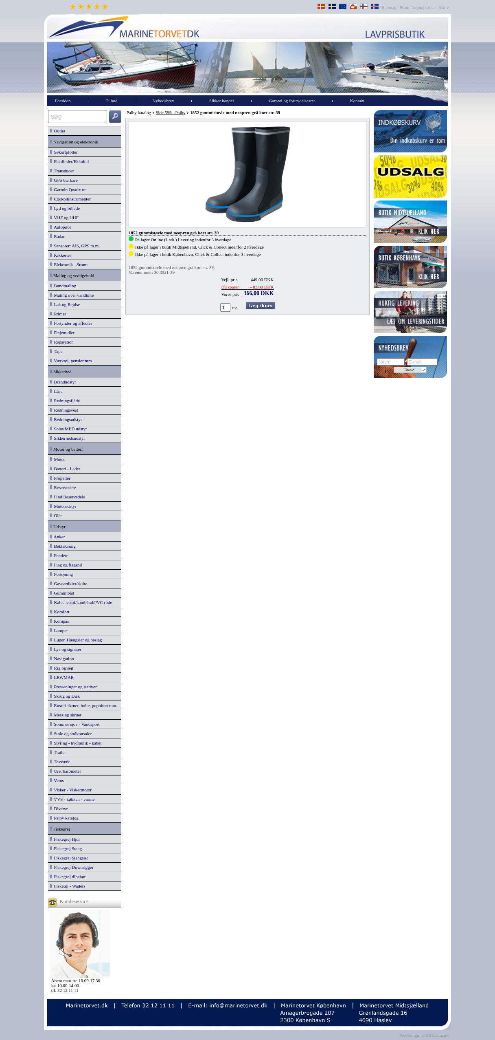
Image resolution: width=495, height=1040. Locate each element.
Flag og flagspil (66, 564)
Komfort (59, 611)
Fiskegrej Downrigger (71, 867)
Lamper (59, 630)
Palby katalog (64, 817)
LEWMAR (62, 677)
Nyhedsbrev (163, 100)
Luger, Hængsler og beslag (76, 639)
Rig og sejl (61, 667)
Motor (57, 459)
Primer (58, 313)
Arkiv (444, 7)
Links (430, 7)
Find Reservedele (67, 496)
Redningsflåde (65, 400)
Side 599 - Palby (170, 112)
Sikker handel (221, 100)
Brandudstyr (63, 381)
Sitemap (390, 7)
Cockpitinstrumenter (70, 198)
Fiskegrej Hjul (65, 839)
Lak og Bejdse (65, 304)
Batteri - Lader (65, 468)
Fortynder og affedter (71, 323)
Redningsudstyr (66, 419)
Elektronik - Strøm (69, 264)
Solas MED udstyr (68, 428)
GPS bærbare (64, 180)
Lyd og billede (65, 208)
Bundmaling (63, 285)
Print (404, 7)
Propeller (60, 478)
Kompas (59, 621)
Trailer (58, 752)
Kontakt (357, 100)
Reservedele (63, 487)
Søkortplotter (64, 152)
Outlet (57, 130)
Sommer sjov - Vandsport (74, 724)
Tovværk (60, 761)
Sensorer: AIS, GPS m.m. (75, 245)
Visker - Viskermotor (71, 789)
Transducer (62, 170)
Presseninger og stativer (73, 686)
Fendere (59, 555)
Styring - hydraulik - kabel (75, 742)
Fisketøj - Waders (67, 886)
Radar (57, 236)
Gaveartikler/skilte (68, 583)
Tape (56, 351)
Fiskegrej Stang (66, 848)
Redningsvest (64, 410)
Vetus (57, 780)
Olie (55, 515)
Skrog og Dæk (65, 696)
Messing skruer (65, 714)
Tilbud (112, 100)
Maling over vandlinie (72, 295)
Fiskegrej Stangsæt (69, 857)
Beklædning (63, 546)
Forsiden (63, 100)
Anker (57, 536)
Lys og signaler (65, 649)
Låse (56, 391)
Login (416, 7)
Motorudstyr (63, 506)
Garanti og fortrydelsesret (292, 100)
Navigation (62, 658)
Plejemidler (62, 332)
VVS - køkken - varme (72, 799)
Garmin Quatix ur (68, 189)
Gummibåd (62, 593)
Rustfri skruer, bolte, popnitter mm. (83, 705)
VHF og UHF (64, 217)
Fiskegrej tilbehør (67, 876)
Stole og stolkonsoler (71, 733)
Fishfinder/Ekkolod (69, 161)
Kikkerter (60, 255)
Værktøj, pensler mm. (71, 360)
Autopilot (60, 227)
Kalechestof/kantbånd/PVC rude (81, 602)
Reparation (62, 341)
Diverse (59, 808)
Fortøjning (61, 574)
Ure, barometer (65, 771)
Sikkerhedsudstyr (67, 438)
